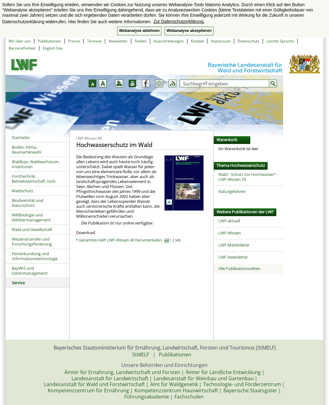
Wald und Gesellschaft (32, 229)
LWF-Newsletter (233, 257)
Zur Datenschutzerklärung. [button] (178, 21)
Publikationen (49, 41)
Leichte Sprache (280, 41)
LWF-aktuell (229, 221)
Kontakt (197, 41)
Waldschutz (22, 191)
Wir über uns (20, 41)
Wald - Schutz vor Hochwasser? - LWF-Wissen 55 (248, 177)
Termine (94, 41)
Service (18, 282)
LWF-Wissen (229, 233)
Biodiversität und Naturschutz (27, 203)
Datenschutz (248, 41)
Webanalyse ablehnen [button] (139, 30)
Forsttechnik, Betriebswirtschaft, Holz (33, 178)
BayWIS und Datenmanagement (30, 270)
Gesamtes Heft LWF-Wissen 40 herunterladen (130, 240)
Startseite (20, 137)
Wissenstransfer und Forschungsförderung (32, 241)
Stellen (141, 41)
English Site (53, 48)
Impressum (220, 41)
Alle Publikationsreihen (239, 268)
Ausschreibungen (169, 41)
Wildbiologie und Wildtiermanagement (31, 217)
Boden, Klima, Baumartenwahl (26, 149)
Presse (74, 41)
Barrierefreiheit (22, 48)
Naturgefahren (232, 191)
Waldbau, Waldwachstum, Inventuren (35, 164)
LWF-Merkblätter (234, 245)
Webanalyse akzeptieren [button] (188, 30)
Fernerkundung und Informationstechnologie (35, 256)
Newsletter (118, 41)
